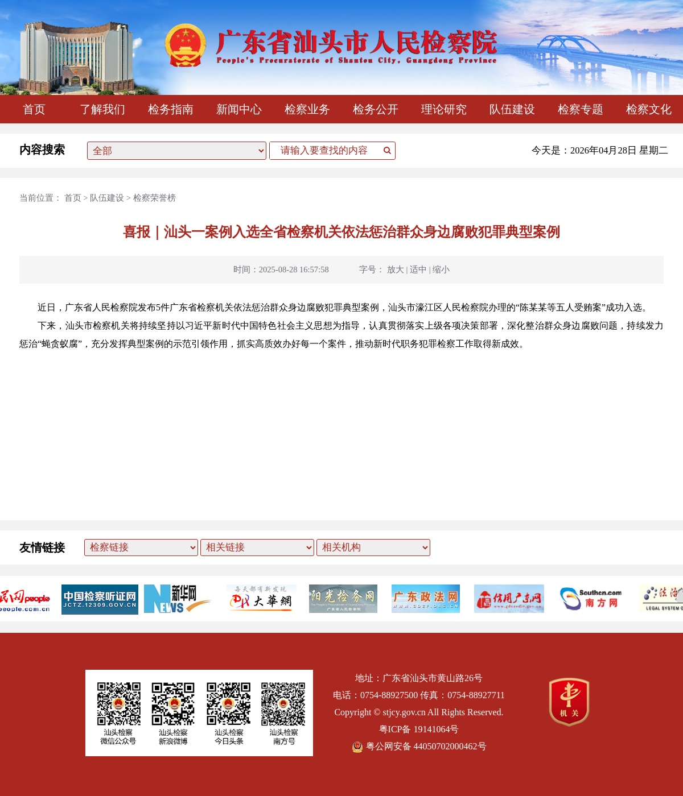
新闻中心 (239, 109)
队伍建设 (512, 109)
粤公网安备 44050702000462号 (419, 746)
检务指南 (171, 109)
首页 (34, 109)
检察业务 (307, 109)
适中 (418, 269)
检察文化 (649, 109)
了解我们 (102, 109)
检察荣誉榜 (154, 197)
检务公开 (375, 109)
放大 (395, 269)
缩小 (441, 269)
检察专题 (580, 109)
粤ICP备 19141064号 (419, 729)
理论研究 (444, 109)
